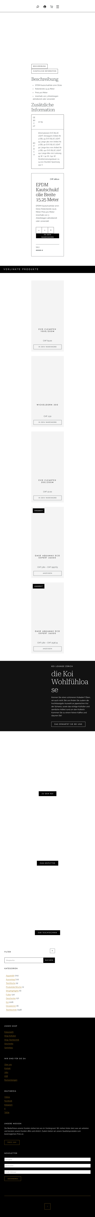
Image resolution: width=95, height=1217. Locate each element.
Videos (7, 1097)
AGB (6, 1076)
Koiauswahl (8, 1032)
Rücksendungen (10, 1080)
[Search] (37, 6)
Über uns (8, 1064)
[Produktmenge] (45, 230)
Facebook (8, 1101)
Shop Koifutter (10, 1036)
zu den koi (47, 793)
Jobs (6, 1072)
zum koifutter (47, 863)
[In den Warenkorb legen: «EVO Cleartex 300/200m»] (48, 498)
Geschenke (8, 1044)
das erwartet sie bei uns (68, 724)
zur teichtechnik (47, 932)
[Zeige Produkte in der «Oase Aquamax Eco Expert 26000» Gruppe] (48, 573)
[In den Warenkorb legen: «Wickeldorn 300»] (48, 422)
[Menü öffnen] (57, 6)
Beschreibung (39, 66)
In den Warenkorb (47, 235)
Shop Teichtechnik (11, 1040)
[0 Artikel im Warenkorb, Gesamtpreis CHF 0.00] (51, 6)
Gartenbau (8, 1048)
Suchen (49, 960)
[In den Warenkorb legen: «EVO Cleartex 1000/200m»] (48, 347)
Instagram (8, 1105)
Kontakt (7, 1068)
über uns (11, 1142)
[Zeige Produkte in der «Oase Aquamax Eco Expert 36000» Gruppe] (48, 648)
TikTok (6, 1113)
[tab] (39, 66)
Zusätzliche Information (44, 71)
